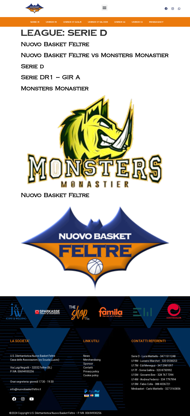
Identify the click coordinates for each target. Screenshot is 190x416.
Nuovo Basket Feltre (55, 44)
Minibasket (156, 22)
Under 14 (119, 22)
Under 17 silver (98, 22)
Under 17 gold (72, 22)
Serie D (34, 22)
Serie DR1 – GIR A (50, 77)
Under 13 (137, 22)
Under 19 (51, 22)
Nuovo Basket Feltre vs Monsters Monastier (94, 55)
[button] (104, 8)
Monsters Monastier (54, 88)
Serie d (32, 66)
